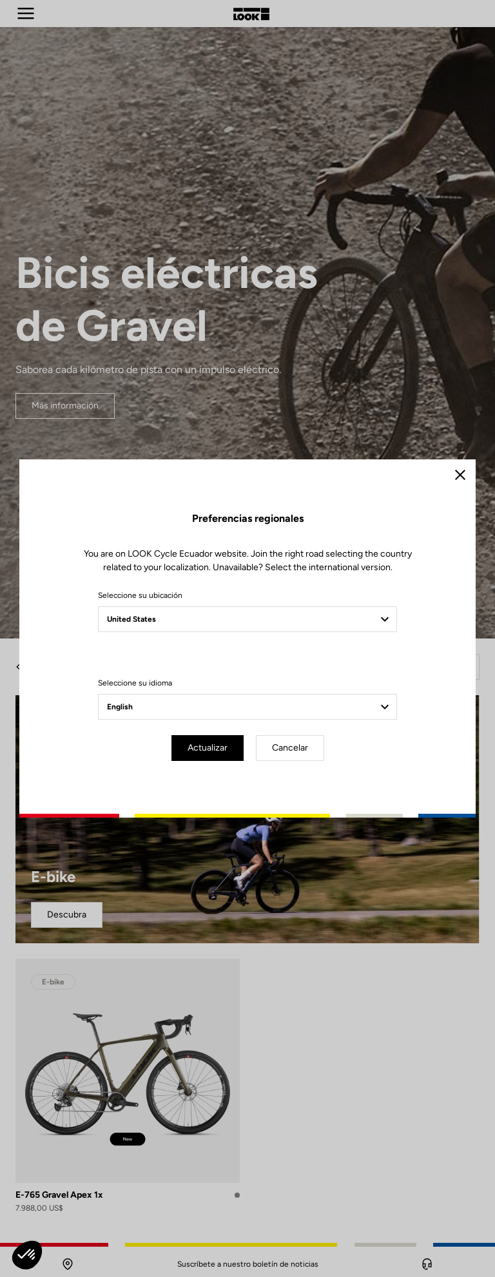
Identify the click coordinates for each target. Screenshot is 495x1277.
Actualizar (208, 747)
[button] (27, 1255)
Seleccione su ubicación (140, 595)
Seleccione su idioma (135, 682)
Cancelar (290, 747)
